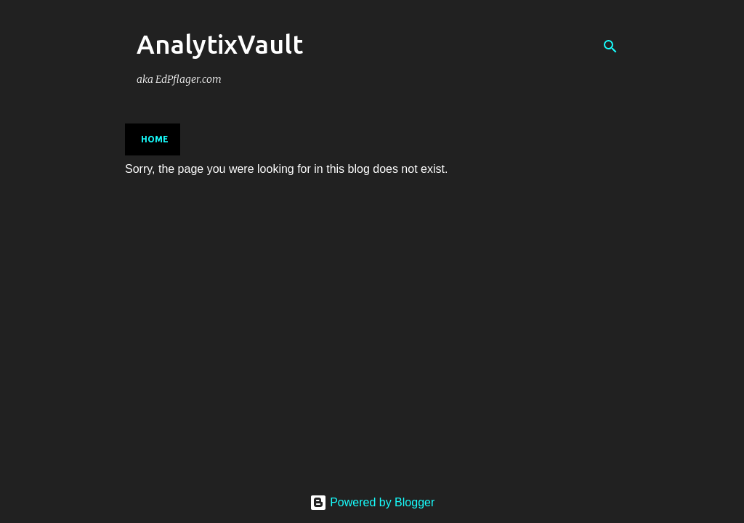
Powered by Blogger (372, 502)
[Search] (610, 46)
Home (155, 139)
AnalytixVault (220, 44)
